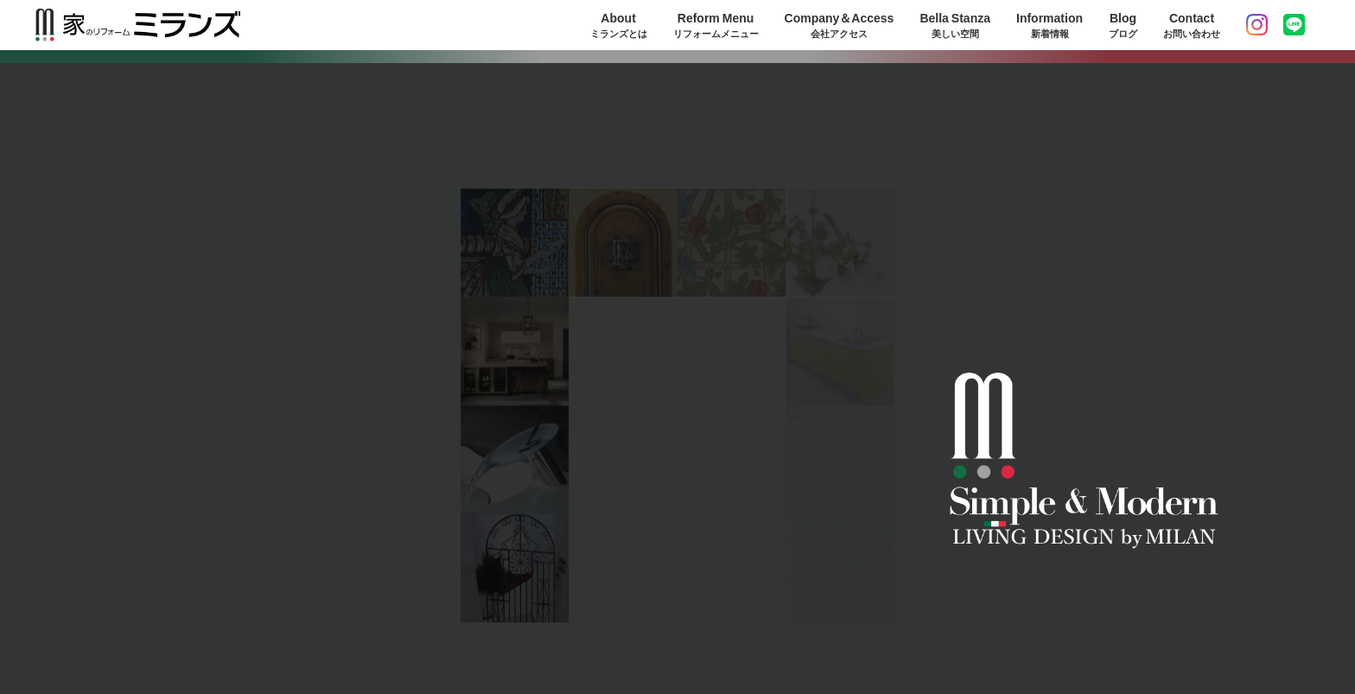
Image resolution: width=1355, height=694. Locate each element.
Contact (1191, 25)
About (618, 25)
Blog (1123, 25)
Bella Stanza (954, 25)
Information (1049, 25)
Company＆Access (839, 25)
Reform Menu (716, 25)
